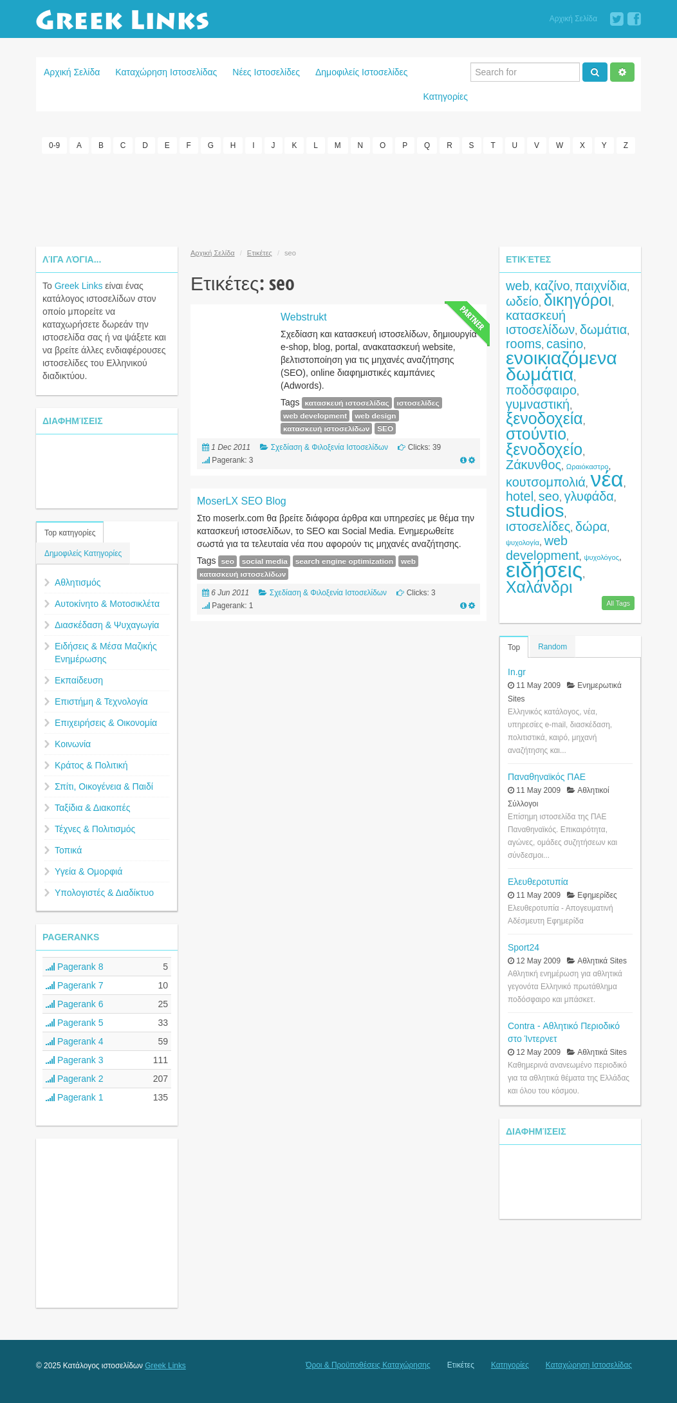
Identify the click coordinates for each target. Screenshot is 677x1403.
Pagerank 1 (75, 1097)
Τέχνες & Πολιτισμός (95, 829)
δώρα (591, 526)
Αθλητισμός (78, 582)
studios (535, 510)
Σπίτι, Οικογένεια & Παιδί (104, 786)
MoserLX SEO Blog (241, 501)
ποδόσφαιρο (541, 390)
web (408, 561)
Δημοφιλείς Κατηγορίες (83, 553)
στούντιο (536, 434)
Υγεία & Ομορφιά (88, 871)
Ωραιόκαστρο (587, 466)
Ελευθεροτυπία (538, 882)
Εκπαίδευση (79, 680)
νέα (607, 479)
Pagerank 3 (75, 1060)
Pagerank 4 (75, 1041)
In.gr (517, 672)
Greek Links (79, 286)
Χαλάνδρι (539, 587)
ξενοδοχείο (544, 449)
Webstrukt (304, 316)
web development (315, 415)
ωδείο (522, 301)
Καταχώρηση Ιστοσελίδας (166, 72)
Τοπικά (68, 850)
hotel (519, 496)
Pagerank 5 (75, 1022)
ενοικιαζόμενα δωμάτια (561, 366)
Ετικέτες (259, 253)
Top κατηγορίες (69, 532)
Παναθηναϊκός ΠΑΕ (547, 777)
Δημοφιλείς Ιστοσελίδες (361, 72)
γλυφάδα (589, 496)
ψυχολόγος (602, 557)
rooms (523, 344)
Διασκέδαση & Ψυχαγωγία (107, 625)
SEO (385, 428)
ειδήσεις (544, 570)
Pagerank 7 (75, 985)
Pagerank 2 (75, 1078)
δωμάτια (603, 329)
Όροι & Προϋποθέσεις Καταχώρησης (368, 1365)
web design (375, 415)
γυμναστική (538, 404)
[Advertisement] (338, 198)
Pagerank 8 (75, 967)
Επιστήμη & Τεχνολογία (101, 701)
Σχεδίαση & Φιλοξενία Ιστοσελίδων (329, 447)
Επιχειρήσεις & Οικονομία (106, 723)
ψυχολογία (522, 542)
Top (514, 647)
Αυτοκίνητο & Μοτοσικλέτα (107, 604)
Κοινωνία (73, 744)
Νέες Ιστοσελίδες (266, 72)
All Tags (618, 603)
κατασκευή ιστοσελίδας (346, 402)
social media (265, 561)
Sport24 (523, 947)
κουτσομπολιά (546, 482)
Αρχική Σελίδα (573, 18)
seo (227, 561)
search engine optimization (344, 561)
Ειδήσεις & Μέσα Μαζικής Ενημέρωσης (106, 652)
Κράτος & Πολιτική (91, 765)
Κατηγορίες (445, 96)
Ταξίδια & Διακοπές (92, 808)
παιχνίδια (601, 286)
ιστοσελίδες (417, 402)
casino (564, 344)
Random (552, 646)
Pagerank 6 (75, 1004)
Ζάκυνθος (533, 465)
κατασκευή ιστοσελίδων (326, 428)
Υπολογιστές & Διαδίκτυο (104, 892)
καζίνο (552, 286)
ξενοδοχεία (544, 418)
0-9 (54, 145)
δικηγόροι (578, 300)
